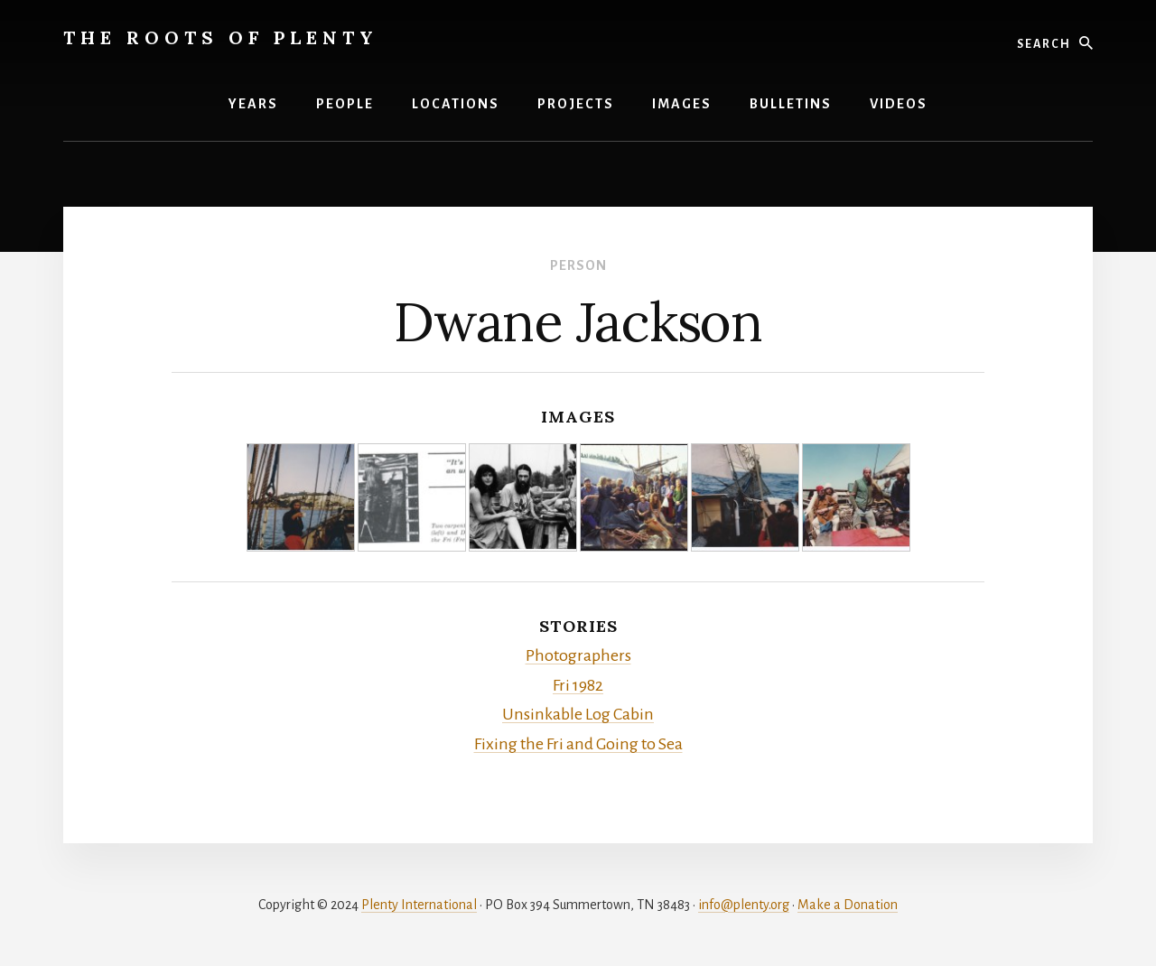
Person (578, 265)
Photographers (578, 655)
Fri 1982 (578, 685)
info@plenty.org (743, 904)
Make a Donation (847, 904)
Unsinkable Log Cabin (578, 714)
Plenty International (419, 904)
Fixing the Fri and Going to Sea (578, 744)
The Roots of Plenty (220, 37)
